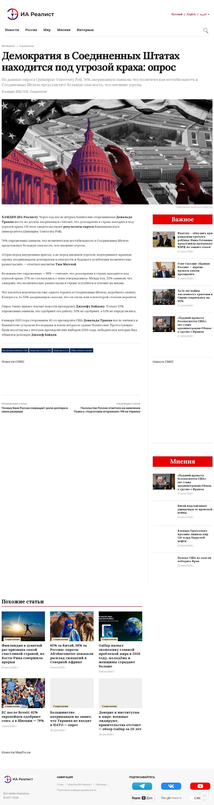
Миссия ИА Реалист (80, 784)
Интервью (85, 30)
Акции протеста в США (40, 350)
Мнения (63, 30)
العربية (203, 14)
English (191, 14)
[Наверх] (204, 795)
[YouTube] (200, 786)
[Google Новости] (171, 798)
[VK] (171, 786)
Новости (12, 30)
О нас (60, 784)
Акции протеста (60, 350)
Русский (177, 14)
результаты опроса (78, 226)
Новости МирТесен (16, 752)
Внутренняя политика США (15, 350)
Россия (31, 30)
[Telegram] (142, 786)
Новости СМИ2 (13, 361)
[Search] (205, 30)
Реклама (101, 784)
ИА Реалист (8, 46)
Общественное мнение (81, 350)
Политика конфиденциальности (76, 790)
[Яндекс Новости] (142, 798)
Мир (47, 30)
